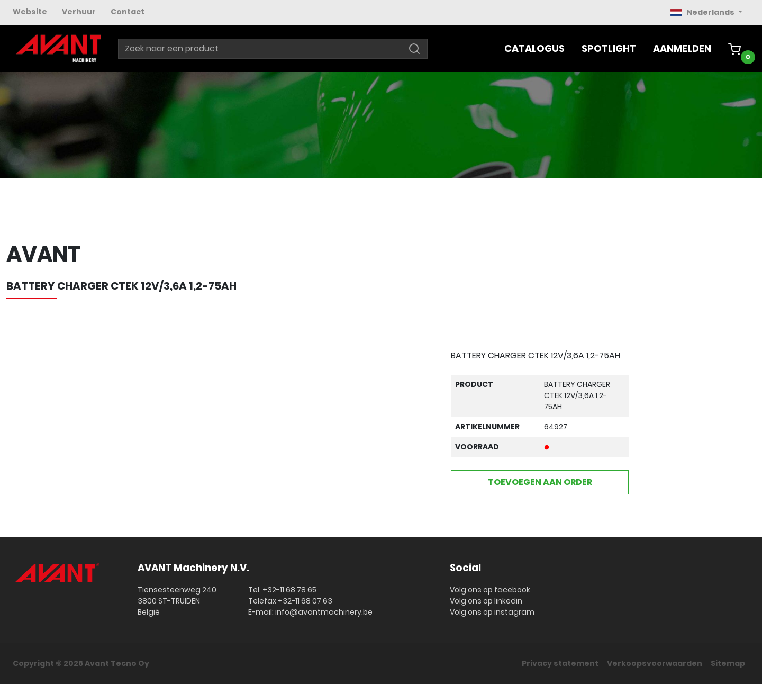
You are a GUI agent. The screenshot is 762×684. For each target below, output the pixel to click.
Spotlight (609, 48)
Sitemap (728, 663)
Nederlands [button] (703, 12)
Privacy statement (560, 663)
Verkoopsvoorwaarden (654, 663)
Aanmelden (682, 48)
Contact (127, 11)
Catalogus (534, 48)
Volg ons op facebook (490, 589)
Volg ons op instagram (492, 612)
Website (30, 11)
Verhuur (79, 11)
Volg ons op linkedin (486, 601)
